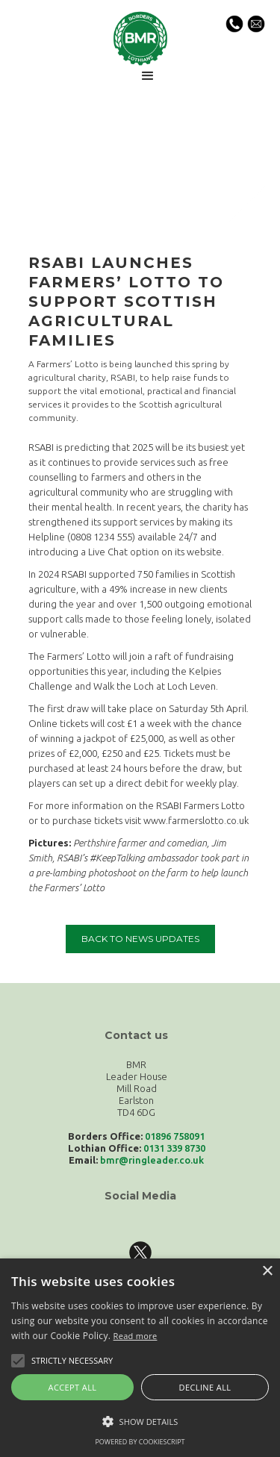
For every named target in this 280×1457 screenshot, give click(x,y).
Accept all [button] (73, 1387)
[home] (140, 37)
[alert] (140, 1357)
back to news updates (140, 938)
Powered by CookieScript (139, 1442)
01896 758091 (175, 1136)
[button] (148, 76)
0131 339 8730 (174, 1148)
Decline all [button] (205, 1387)
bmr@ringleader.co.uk (152, 1160)
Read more (135, 1335)
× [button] (267, 1271)
